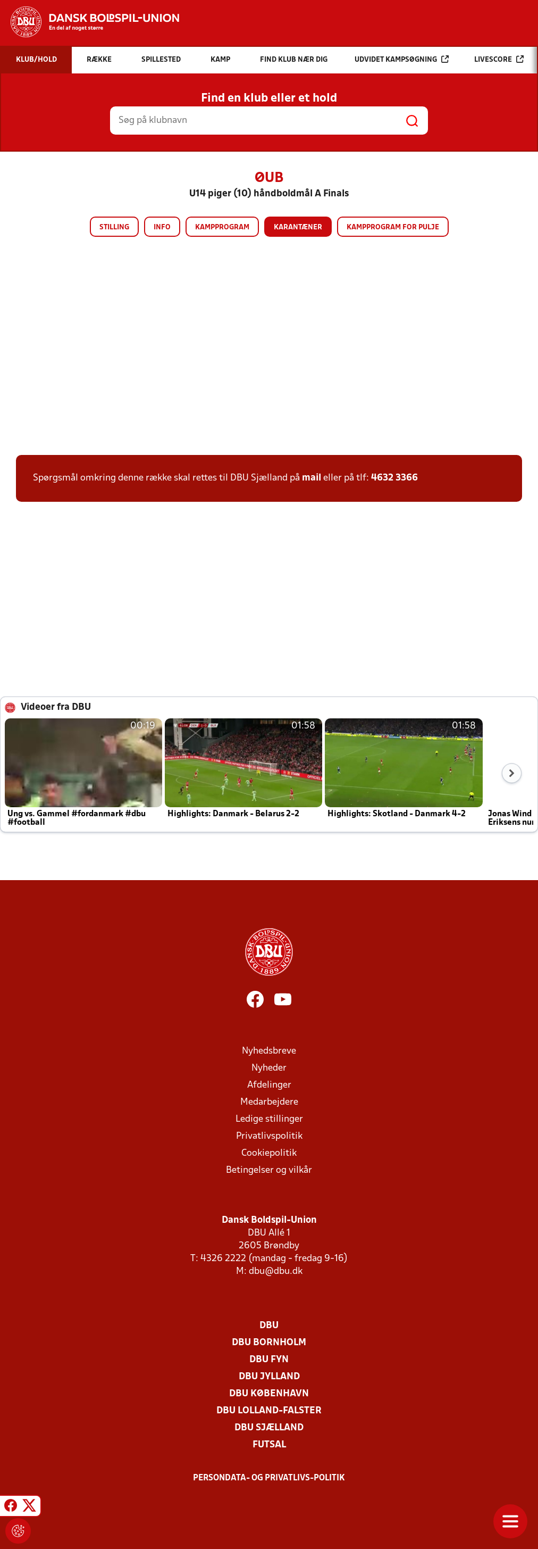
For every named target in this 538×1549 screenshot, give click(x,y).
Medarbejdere (269, 1102)
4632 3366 (394, 478)
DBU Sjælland (269, 1427)
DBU (269, 1325)
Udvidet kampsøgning (402, 59)
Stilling (114, 227)
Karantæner (298, 227)
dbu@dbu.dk (275, 1271)
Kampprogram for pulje (393, 227)
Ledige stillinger (269, 1119)
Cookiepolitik (269, 1153)
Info (162, 227)
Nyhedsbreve (269, 1051)
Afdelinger (269, 1085)
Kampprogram (222, 227)
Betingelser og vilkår (269, 1170)
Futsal (269, 1444)
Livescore (499, 59)
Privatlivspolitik (269, 1136)
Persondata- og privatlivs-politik (269, 1478)
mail (311, 478)
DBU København (269, 1393)
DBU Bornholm (269, 1342)
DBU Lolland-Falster (269, 1410)
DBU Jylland (269, 1376)
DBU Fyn (269, 1359)
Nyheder (269, 1068)
